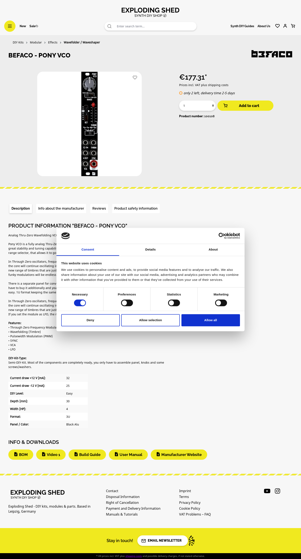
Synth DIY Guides (242, 26)
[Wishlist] (277, 26)
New (23, 26)
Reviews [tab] (99, 208)
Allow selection (150, 320)
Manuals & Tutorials (122, 514)
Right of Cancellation (122, 502)
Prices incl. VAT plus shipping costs (203, 85)
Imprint (185, 491)
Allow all (210, 320)
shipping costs (133, 556)
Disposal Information (123, 496)
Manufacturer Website (181, 454)
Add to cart (241, 105)
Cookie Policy (189, 508)
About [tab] (213, 249)
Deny (90, 320)
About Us (264, 26)
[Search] (109, 26)
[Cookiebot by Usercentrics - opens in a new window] (221, 236)
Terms (184, 496)
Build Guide (90, 454)
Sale (33, 26)
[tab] (20, 208)
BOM (23, 454)
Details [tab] (150, 249)
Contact (112, 491)
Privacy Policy (189, 502)
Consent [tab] (88, 249)
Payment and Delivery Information (133, 508)
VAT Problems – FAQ (195, 514)
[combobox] (155, 26)
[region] (89, 126)
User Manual (131, 454)
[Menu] (9, 26)
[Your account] (285, 26)
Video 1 (53, 454)
